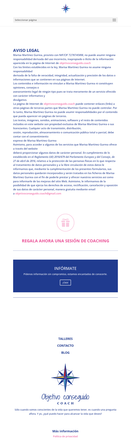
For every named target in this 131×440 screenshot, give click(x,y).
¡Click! (65, 282)
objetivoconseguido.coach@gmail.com (38, 193)
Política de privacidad (65, 436)
